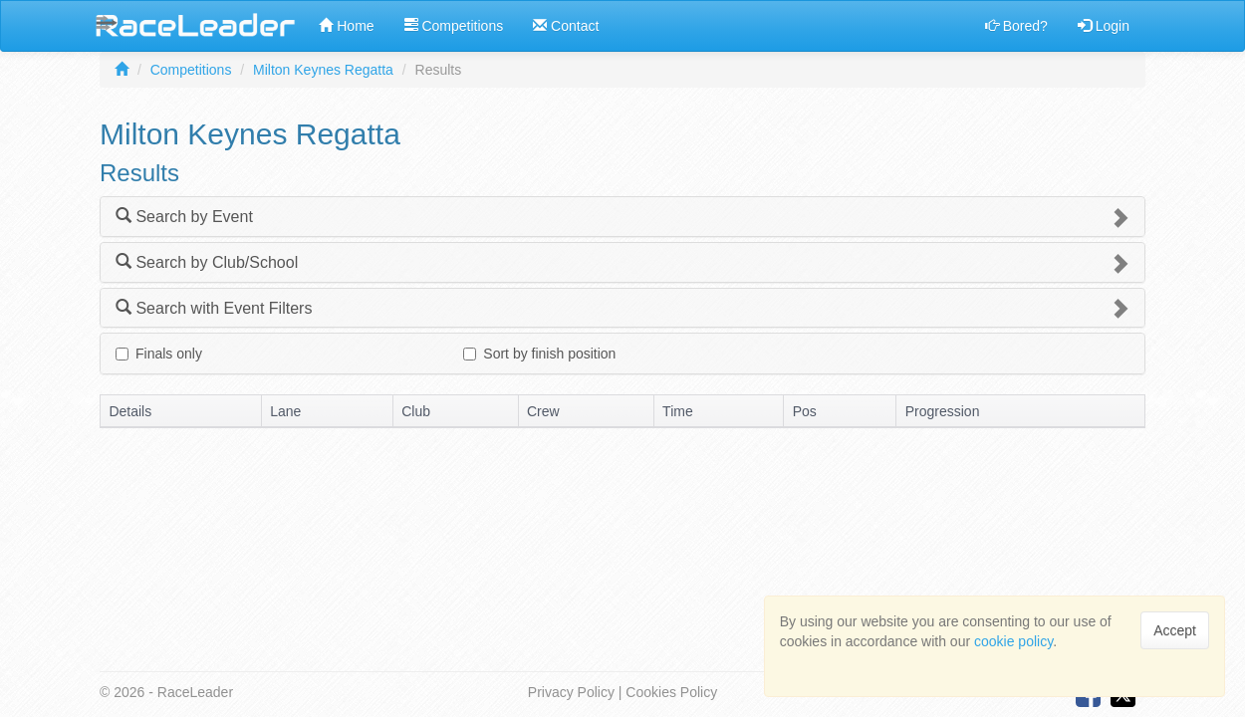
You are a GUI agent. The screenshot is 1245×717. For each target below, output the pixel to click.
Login (1103, 26)
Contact (566, 26)
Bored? (1016, 26)
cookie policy (1013, 641)
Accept (1174, 630)
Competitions (454, 26)
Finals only (159, 353)
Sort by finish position (539, 353)
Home (346, 26)
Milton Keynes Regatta (323, 70)
